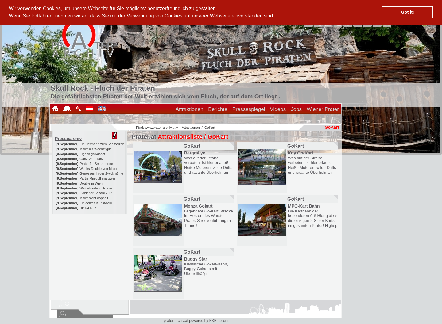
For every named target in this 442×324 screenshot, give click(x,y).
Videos (278, 109)
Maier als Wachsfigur (95, 149)
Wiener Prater (323, 109)
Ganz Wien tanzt (91, 159)
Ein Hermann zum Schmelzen (101, 144)
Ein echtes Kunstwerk (95, 203)
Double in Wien (91, 183)
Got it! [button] (407, 12)
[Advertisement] (90, 252)
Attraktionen (190, 109)
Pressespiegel (248, 109)
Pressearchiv (68, 138)
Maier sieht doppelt (93, 198)
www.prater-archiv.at (160, 127)
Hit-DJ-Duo (87, 208)
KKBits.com (218, 320)
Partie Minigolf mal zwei (97, 178)
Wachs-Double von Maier (98, 168)
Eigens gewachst (92, 154)
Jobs (296, 109)
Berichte (217, 109)
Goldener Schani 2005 (96, 193)
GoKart (209, 127)
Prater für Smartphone (96, 164)
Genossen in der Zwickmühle (101, 173)
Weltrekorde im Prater (95, 188)
